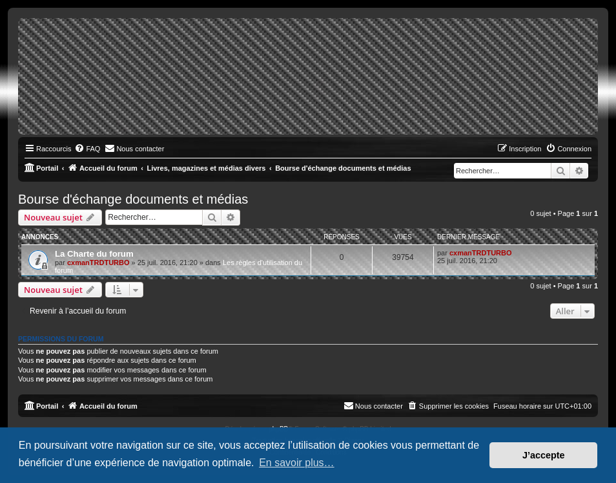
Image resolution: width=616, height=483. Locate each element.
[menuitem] (87, 148)
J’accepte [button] (543, 455)
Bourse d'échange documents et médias (133, 199)
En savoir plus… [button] (296, 462)
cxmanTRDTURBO (98, 262)
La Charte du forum (94, 254)
